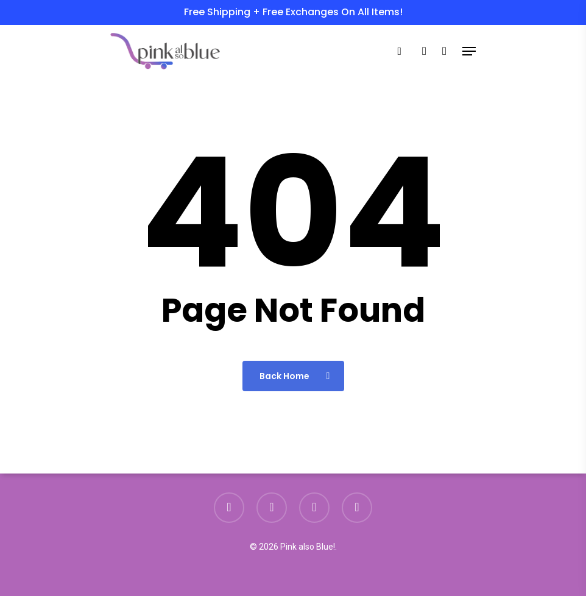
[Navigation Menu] (469, 51)
